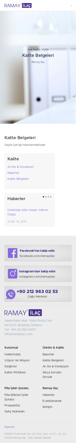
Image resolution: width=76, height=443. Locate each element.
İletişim (47, 406)
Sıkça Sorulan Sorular (52, 374)
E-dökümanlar (52, 400)
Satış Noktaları (14, 411)
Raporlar (13, 172)
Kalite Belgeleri (18, 178)
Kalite (45, 49)
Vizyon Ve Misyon (17, 360)
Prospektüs (12, 405)
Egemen (9, 427)
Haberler (49, 394)
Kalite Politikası (15, 372)
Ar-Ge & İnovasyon (20, 166)
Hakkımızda (12, 354)
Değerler (10, 366)
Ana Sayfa (33, 49)
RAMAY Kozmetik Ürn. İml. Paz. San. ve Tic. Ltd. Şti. (35, 434)
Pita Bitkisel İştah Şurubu (16, 397)
